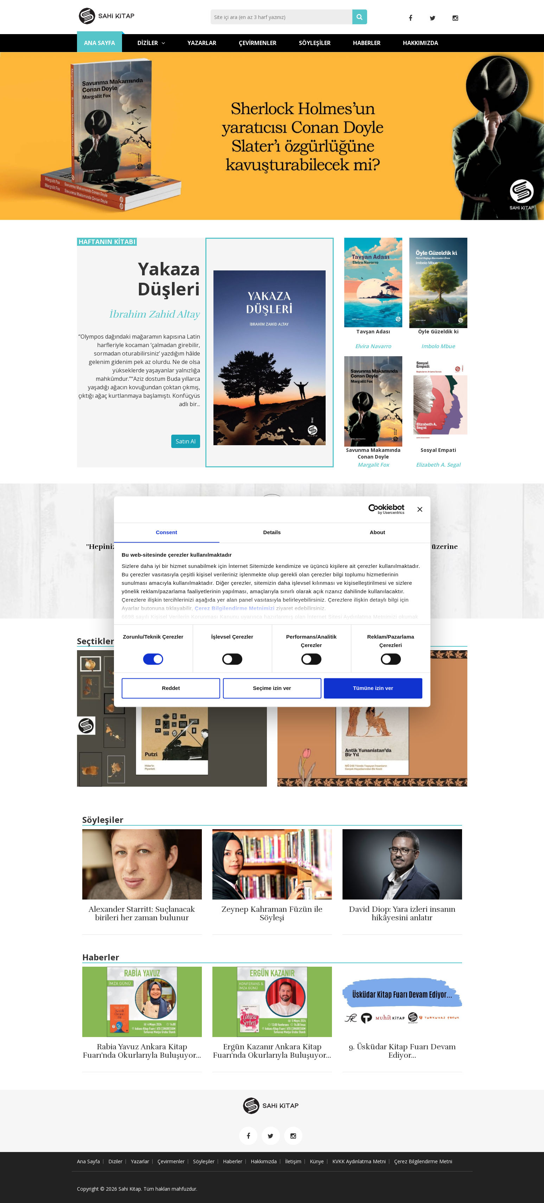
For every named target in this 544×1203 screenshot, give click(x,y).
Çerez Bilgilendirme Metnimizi (235, 608)
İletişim (293, 1161)
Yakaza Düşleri (168, 279)
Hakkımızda (420, 43)
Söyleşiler (315, 43)
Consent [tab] (166, 532)
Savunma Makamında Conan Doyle (373, 453)
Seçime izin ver (272, 688)
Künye (317, 1161)
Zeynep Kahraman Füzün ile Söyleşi (272, 913)
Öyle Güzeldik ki (438, 331)
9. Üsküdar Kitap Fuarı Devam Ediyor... (402, 1051)
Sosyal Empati (438, 450)
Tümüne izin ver (373, 688)
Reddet (171, 688)
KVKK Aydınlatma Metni (359, 1161)
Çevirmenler (257, 43)
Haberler (366, 43)
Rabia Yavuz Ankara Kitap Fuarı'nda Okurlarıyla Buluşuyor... (142, 1055)
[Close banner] (419, 509)
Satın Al (186, 441)
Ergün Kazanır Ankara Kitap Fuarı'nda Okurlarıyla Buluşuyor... (272, 1055)
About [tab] (377, 532)
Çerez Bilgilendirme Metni (423, 1161)
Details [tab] (272, 532)
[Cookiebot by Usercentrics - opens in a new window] (373, 509)
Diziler (151, 43)
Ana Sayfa (99, 43)
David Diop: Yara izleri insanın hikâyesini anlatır (402, 913)
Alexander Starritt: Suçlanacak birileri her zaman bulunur (142, 913)
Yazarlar (201, 43)
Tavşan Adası (373, 331)
